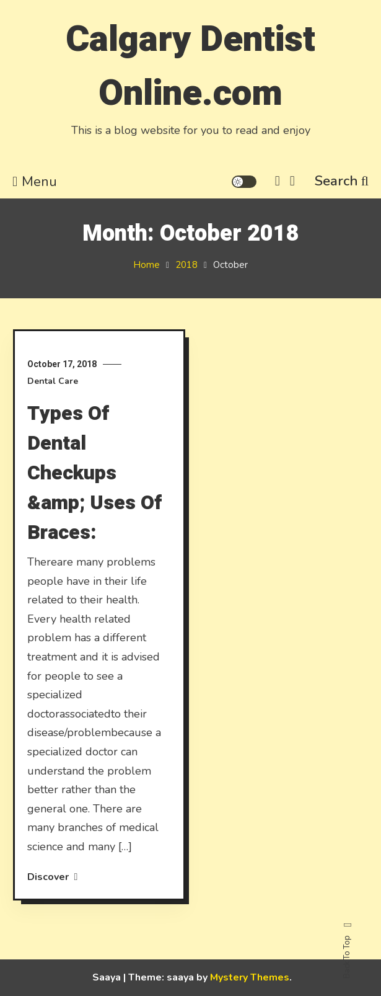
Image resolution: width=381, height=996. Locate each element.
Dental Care (52, 381)
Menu (34, 181)
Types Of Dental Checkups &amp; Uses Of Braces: (94, 473)
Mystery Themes (249, 977)
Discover (52, 877)
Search (342, 181)
